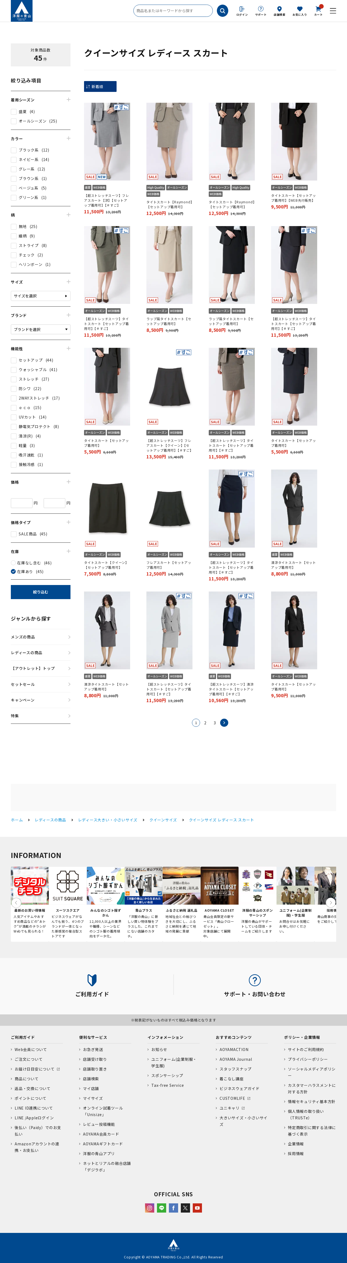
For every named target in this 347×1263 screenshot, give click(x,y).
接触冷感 (27, 464)
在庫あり (25, 571)
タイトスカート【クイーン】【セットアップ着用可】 (106, 565)
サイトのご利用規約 (306, 1049)
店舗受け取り (95, 1059)
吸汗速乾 (27, 455)
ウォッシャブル (33, 369)
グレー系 (27, 169)
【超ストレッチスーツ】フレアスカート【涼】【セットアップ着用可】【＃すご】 (106, 200)
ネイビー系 (29, 159)
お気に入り (300, 14)
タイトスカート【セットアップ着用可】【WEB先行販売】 (293, 198)
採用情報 (296, 1153)
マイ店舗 (91, 1088)
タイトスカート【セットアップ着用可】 (106, 443)
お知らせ (159, 1049)
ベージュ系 (28, 188)
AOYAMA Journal (236, 1059)
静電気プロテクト (35, 426)
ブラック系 (29, 150)
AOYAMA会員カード (101, 1134)
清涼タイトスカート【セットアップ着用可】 (293, 565)
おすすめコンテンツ (234, 1037)
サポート (261, 14)
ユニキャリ (230, 1108)
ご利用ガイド (23, 1037)
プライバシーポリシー (308, 1059)
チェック (27, 255)
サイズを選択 (25, 295)
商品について (27, 1078)
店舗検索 (279, 14)
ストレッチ (29, 379)
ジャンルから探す (31, 618)
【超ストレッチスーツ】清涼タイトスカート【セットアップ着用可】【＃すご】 (231, 689)
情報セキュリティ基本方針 (312, 1101)
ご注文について (29, 1059)
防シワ (25, 388)
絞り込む (40, 591)
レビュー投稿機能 (99, 1124)
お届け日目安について (35, 1069)
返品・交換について (33, 1088)
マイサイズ (93, 1098)
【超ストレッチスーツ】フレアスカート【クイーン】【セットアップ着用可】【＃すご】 (169, 445)
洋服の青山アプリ (99, 1153)
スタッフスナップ (236, 1069)
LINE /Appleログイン (34, 1117)
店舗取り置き (95, 1069)
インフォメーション (165, 1037)
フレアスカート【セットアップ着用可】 (168, 565)
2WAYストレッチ (34, 398)
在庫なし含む (29, 562)
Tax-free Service (167, 1085)
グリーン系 (28, 197)
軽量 (23, 445)
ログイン (242, 14)
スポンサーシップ (167, 1075)
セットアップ (31, 360)
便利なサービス (93, 1037)
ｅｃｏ (25, 407)
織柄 (23, 236)
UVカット (27, 417)
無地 (23, 226)
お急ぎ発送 (93, 1049)
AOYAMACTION (234, 1049)
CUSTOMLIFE (232, 1098)
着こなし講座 (232, 1078)
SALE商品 (28, 533)
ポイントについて (31, 1098)
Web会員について (31, 1049)
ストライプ (29, 245)
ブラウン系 (29, 178)
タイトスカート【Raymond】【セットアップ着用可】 (169, 204)
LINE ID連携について (34, 1108)
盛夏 (23, 111)
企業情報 (296, 1143)
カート (318, 11)
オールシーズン (32, 121)
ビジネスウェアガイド (240, 1088)
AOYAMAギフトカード (103, 1143)
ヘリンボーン (31, 264)
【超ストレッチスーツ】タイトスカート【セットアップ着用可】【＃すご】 (106, 323)
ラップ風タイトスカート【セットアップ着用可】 (168, 321)
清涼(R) (26, 436)
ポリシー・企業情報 (302, 1037)
